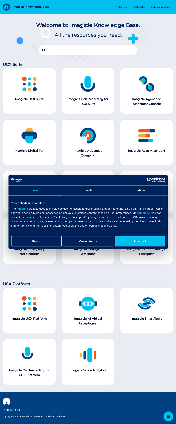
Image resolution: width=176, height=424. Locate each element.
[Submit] (44, 50)
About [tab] (141, 190)
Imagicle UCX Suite (29, 99)
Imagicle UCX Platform (29, 318)
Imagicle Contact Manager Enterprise (146, 252)
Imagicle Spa (11, 410)
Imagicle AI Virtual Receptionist (88, 321)
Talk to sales (138, 7)
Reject (36, 241)
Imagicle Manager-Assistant (88, 252)
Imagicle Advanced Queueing (88, 153)
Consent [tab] (35, 190)
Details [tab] (88, 190)
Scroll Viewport (38, 416)
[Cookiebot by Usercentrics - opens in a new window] (149, 180)
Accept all (140, 241)
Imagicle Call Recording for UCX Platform (29, 373)
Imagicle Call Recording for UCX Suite (88, 102)
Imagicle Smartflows (146, 318)
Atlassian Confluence (55, 416)
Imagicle (22, 208)
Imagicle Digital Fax (29, 151)
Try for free (121, 7)
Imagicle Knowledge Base (31, 6)
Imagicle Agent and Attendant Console (146, 102)
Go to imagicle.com (160, 7)
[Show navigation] (168, 416)
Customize (88, 241)
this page (143, 212)
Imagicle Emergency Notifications (29, 252)
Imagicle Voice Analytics (88, 370)
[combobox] (88, 50)
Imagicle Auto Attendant (146, 151)
